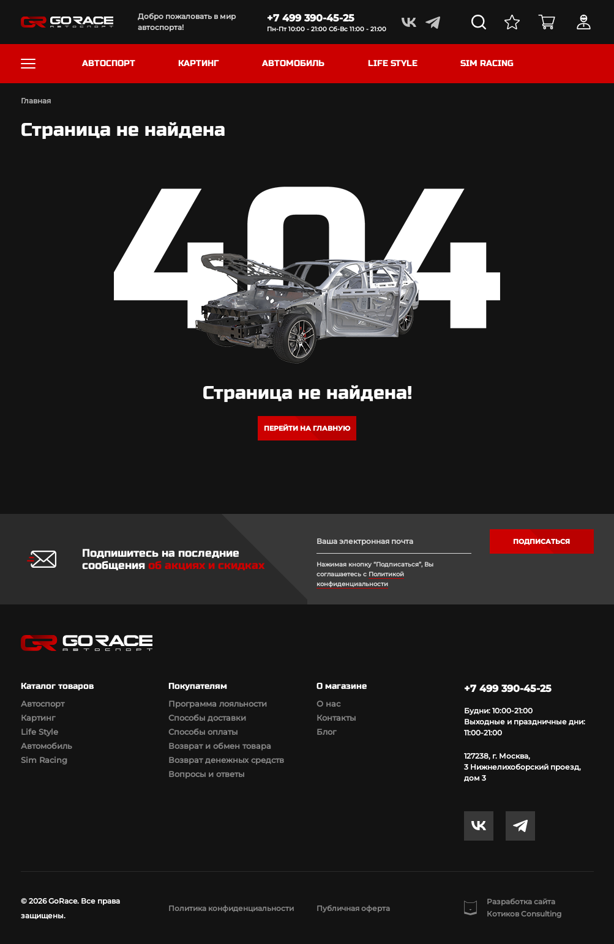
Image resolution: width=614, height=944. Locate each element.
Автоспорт (42, 703)
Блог (326, 732)
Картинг (38, 718)
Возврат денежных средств (226, 760)
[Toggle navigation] (28, 63)
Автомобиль (46, 746)
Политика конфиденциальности (231, 908)
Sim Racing (44, 760)
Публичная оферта (353, 908)
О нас (328, 703)
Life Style (39, 732)
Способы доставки (207, 718)
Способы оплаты (203, 732)
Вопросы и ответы (206, 774)
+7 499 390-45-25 (310, 18)
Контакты (336, 718)
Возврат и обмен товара (219, 746)
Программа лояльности (217, 703)
